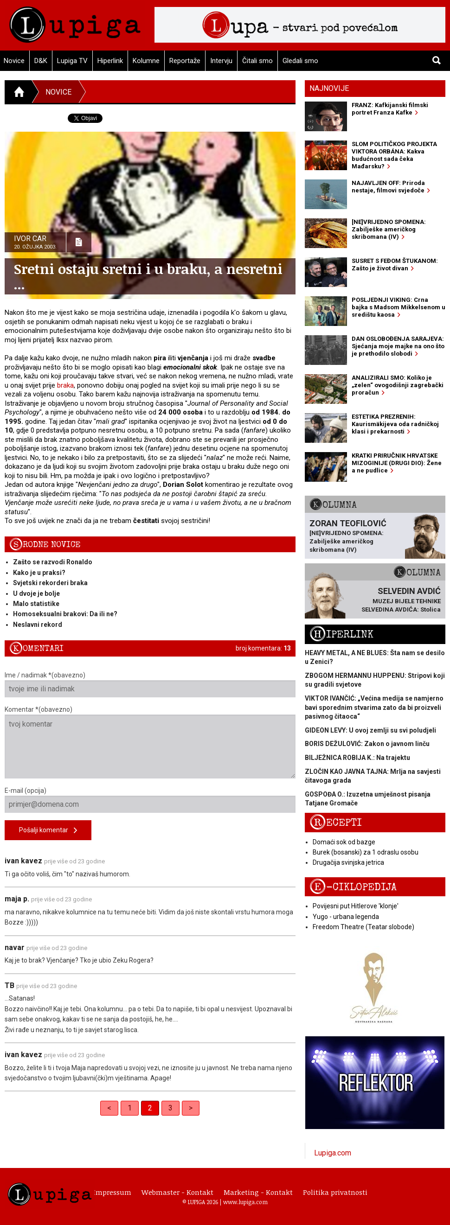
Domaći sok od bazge (344, 842)
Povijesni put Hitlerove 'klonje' (356, 906)
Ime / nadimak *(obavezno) (150, 684)
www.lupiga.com (245, 1202)
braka (65, 385)
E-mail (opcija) (150, 800)
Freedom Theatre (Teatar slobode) (363, 927)
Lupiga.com (332, 1152)
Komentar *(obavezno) (150, 742)
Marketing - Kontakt (258, 1192)
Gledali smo (300, 61)
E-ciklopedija (353, 887)
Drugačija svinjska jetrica (348, 862)
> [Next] (191, 1108)
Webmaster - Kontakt (177, 1192)
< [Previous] (109, 1108)
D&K (40, 61)
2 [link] (150, 1108)
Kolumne (146, 61)
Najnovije (329, 88)
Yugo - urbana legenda (346, 916)
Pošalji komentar (48, 831)
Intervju (221, 61)
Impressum (112, 1192)
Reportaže (184, 61)
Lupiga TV (72, 61)
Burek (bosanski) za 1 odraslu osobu (365, 852)
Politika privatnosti (335, 1192)
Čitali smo (257, 61)
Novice (58, 92)
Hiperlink (110, 61)
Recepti (335, 822)
